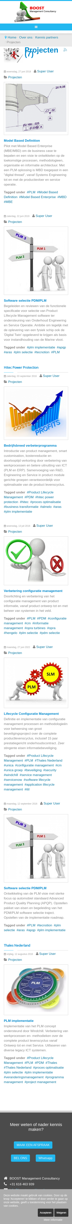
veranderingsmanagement (25, 1077)
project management (41, 1082)
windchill (12, 775)
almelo (47, 507)
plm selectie (24, 352)
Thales (52, 1063)
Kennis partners (46, 37)
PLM (32, 192)
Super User (45, 71)
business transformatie (22, 507)
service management (37, 775)
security (50, 770)
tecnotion (43, 352)
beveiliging (34, 770)
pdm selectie (50, 633)
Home (12, 37)
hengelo (11, 633)
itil (27, 789)
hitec (25, 502)
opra (52, 628)
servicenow (14, 780)
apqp (62, 347)
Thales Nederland (49, 760)
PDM (30, 497)
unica (9, 765)
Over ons (25, 37)
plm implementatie (42, 347)
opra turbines (35, 628)
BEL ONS (20, 1158)
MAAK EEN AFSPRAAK (33, 1145)
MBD (63, 197)
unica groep (14, 770)
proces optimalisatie (46, 502)
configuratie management (35, 765)
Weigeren (61, 1212)
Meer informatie (53, 1219)
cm (28, 623)
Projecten (15, 77)
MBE (9, 202)
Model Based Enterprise (38, 197)
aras (9, 352)
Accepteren (46, 1212)
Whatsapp (45, 1158)
